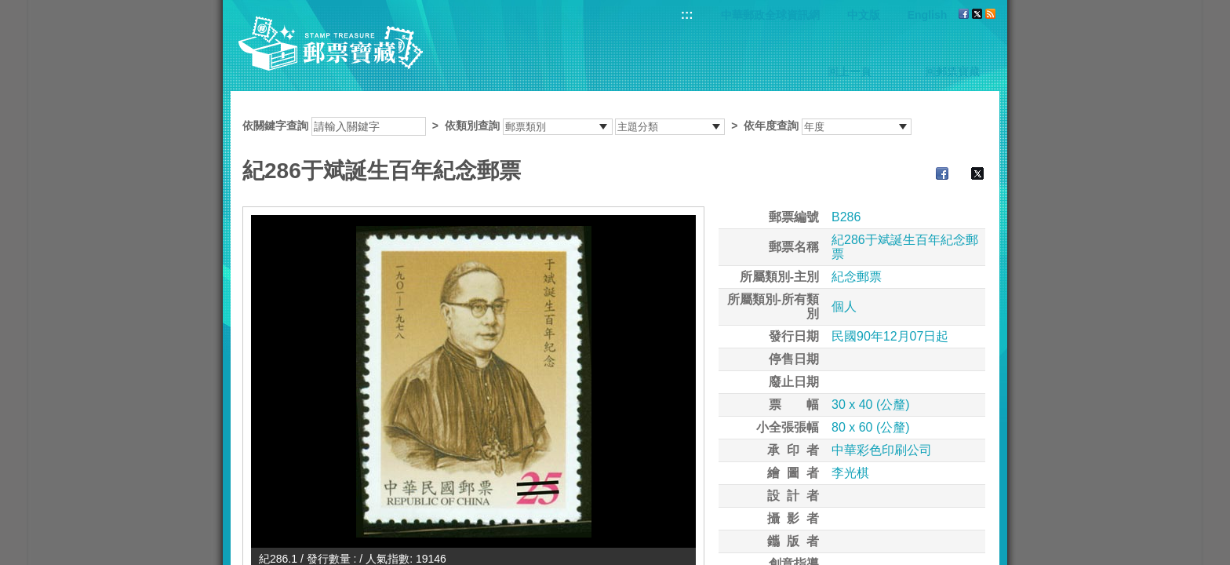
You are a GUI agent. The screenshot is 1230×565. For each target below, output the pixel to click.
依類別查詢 (472, 125)
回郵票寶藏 (952, 71)
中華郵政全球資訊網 (770, 15)
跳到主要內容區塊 (8, 8)
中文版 (863, 15)
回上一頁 (850, 71)
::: (687, 14)
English (928, 15)
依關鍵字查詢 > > (577, 125)
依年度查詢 (771, 125)
